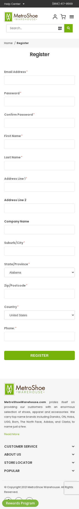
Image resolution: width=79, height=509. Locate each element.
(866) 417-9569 (62, 4)
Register (39, 355)
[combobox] (35, 28)
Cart (63, 16)
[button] (60, 28)
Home (8, 43)
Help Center (14, 4)
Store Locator (18, 462)
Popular (12, 470)
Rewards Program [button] (20, 503)
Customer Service (20, 446)
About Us (12, 454)
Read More (12, 434)
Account (55, 16)
